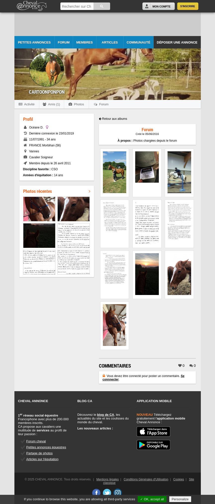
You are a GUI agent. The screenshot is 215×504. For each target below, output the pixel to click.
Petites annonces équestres (46, 447)
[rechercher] (76, 6)
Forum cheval (36, 441)
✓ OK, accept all (152, 499)
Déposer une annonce (177, 42)
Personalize (180, 499)
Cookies (178, 479)
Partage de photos (39, 453)
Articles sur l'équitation (42, 459)
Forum (64, 42)
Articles (110, 42)
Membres (84, 42)
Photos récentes (56, 191)
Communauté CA (138, 45)
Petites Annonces (34, 42)
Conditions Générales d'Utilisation (146, 479)
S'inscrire (187, 6)
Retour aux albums (113, 119)
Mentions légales (107, 479)
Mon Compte (162, 6)
